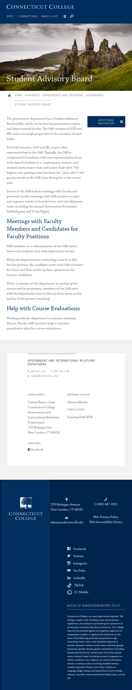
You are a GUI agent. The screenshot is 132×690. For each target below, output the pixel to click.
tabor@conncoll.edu (43, 376)
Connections (28, 16)
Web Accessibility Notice (105, 522)
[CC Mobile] (77, 592)
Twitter (78, 556)
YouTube (79, 570)
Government (95, 95)
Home (10, 95)
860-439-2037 (37, 371)
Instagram (80, 563)
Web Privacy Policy (105, 517)
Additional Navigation (106, 121)
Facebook (37, 449)
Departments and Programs (63, 95)
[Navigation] (66, 16)
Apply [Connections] (10, 16)
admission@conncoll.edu (66, 522)
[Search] (74, 16)
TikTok (79, 585)
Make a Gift (50, 16)
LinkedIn (79, 577)
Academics (32, 95)
